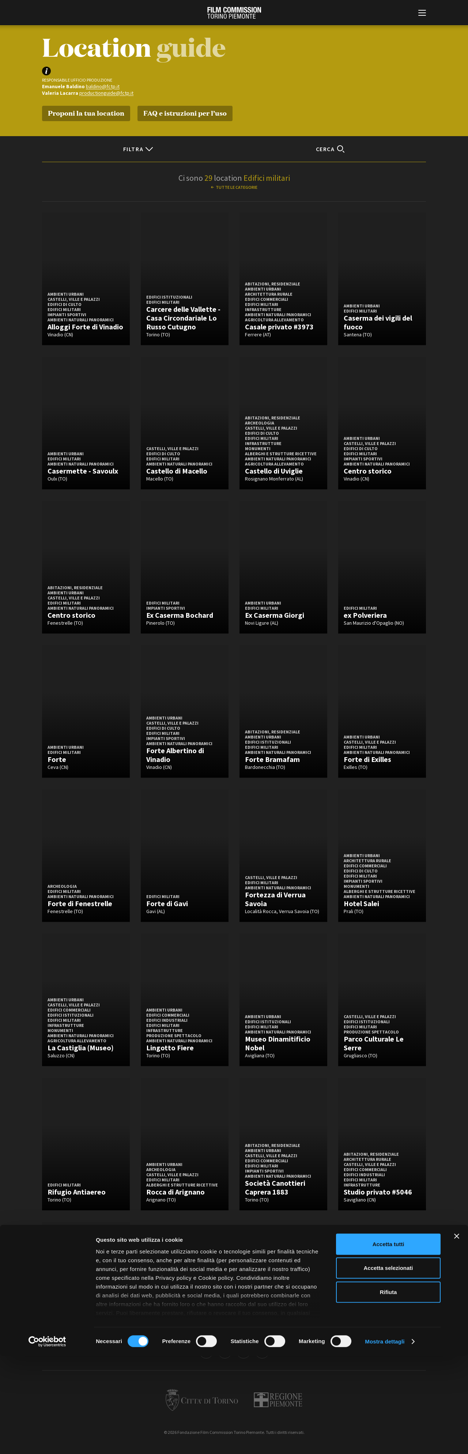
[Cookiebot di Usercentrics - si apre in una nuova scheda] (47, 1439)
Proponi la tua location (86, 112)
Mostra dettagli (384, 1439)
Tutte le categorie (236, 187)
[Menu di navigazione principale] (422, 13)
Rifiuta (388, 1390)
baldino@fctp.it (103, 86)
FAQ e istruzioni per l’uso (185, 112)
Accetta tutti (388, 1342)
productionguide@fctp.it (106, 93)
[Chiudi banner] (456, 1334)
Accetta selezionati (388, 1366)
